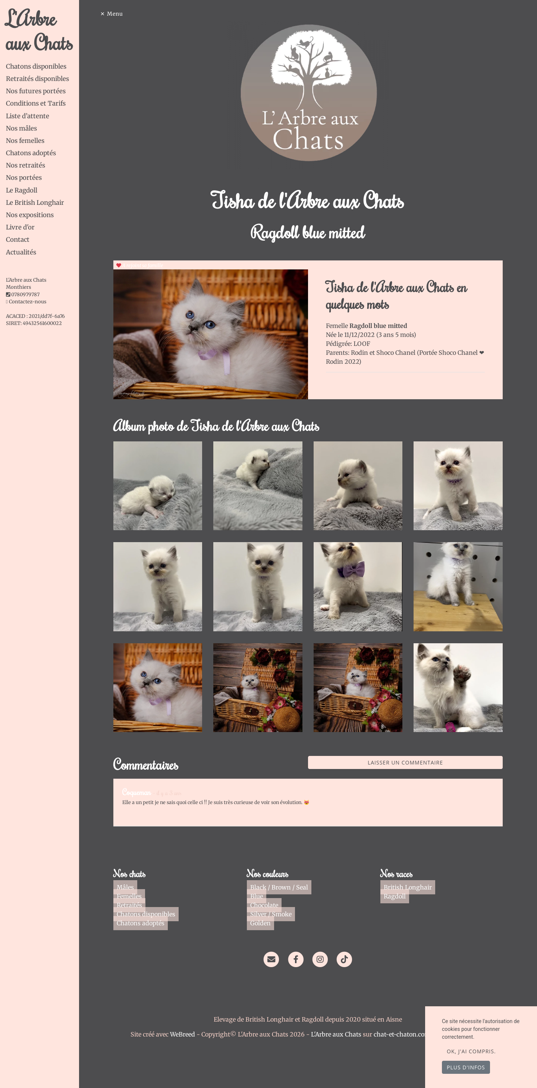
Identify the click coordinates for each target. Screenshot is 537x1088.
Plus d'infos (466, 1067)
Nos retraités (25, 165)
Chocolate (268, 905)
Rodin (367, 352)
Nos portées (24, 177)
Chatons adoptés (31, 153)
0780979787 (25, 294)
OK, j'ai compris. (471, 1051)
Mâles (129, 887)
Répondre (488, 813)
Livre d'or (20, 227)
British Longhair (411, 887)
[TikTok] (351, 958)
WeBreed (189, 1034)
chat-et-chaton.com (410, 1034)
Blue (260, 896)
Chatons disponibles (36, 66)
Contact (17, 239)
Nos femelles (25, 141)
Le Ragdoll (21, 190)
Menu (122, 13)
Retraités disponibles (37, 79)
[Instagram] (327, 958)
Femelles (132, 896)
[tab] (49, 66)
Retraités (133, 905)
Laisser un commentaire (412, 762)
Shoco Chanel (403, 352)
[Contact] (278, 958)
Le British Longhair (35, 202)
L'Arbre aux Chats (45, 30)
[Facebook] (303, 958)
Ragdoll (398, 896)
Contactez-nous (26, 301)
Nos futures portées (36, 91)
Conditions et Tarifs (36, 103)
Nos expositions (30, 215)
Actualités (21, 252)
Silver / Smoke (274, 914)
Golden (264, 923)
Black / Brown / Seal (283, 887)
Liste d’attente (27, 116)
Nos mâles (21, 128)
